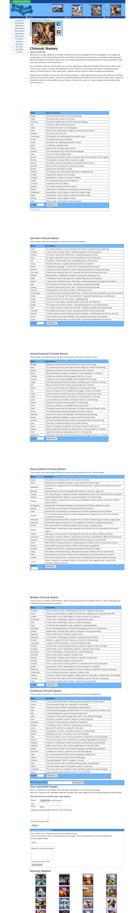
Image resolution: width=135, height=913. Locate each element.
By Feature (19, 46)
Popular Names (19, 28)
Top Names (19, 41)
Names (15, 1)
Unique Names (19, 36)
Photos (27, 1)
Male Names (19, 25)
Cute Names (19, 20)
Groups (21, 1)
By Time (19, 52)
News (106, 17)
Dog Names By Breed (35, 19)
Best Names (19, 44)
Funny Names (19, 33)
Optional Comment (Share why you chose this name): (51, 810)
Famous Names (19, 31)
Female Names (19, 23)
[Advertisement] (77, 97)
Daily (67, 17)
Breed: (42, 807)
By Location (19, 49)
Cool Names (19, 39)
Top (11, 1)
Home (29, 17)
